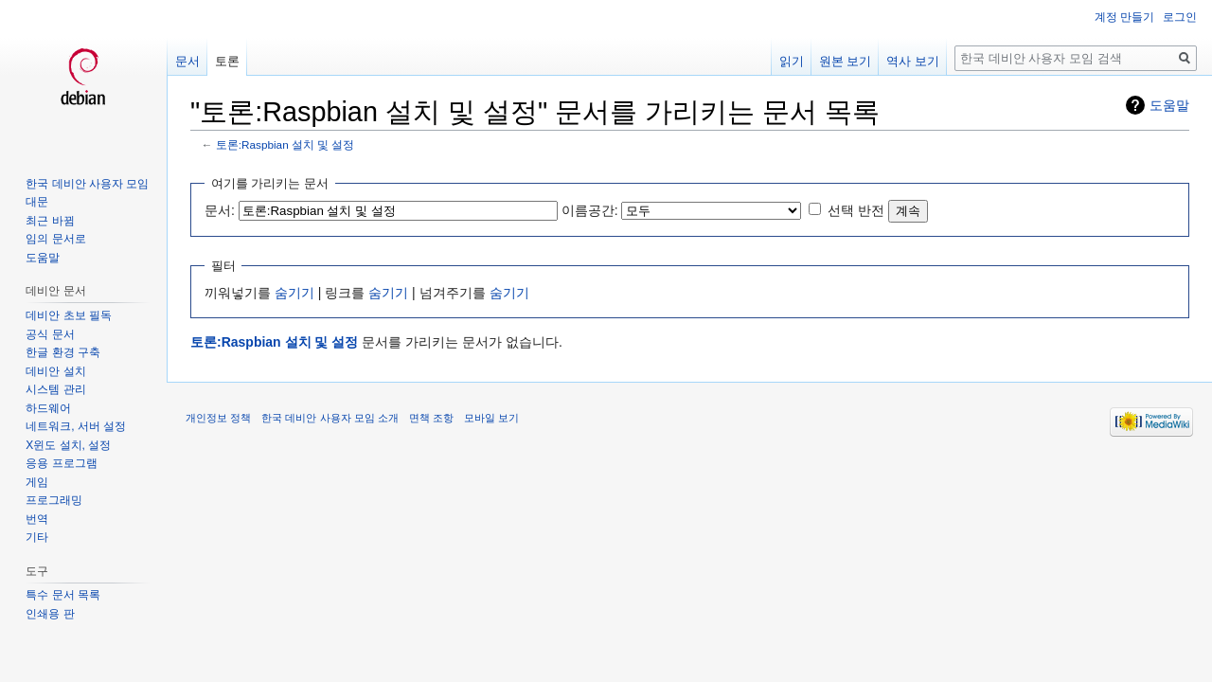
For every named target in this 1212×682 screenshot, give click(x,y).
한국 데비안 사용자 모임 (87, 183)
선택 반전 (856, 210)
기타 (37, 537)
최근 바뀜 (50, 220)
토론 (227, 61)
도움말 (1169, 105)
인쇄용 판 (50, 613)
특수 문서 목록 (63, 594)
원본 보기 (845, 61)
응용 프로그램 (61, 463)
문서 (187, 61)
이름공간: (589, 210)
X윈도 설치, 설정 (68, 445)
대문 (37, 201)
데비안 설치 (55, 371)
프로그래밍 (54, 500)
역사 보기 (912, 61)
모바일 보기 (491, 417)
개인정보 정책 (218, 417)
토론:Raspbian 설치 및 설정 (285, 144)
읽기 (791, 61)
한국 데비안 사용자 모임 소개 (329, 417)
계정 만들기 (1124, 17)
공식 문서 (50, 334)
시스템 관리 (55, 389)
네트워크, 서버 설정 (76, 426)
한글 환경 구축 (63, 352)
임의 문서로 (55, 238)
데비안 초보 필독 (69, 315)
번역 (37, 519)
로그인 (1180, 17)
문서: (220, 210)
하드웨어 (48, 408)
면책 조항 (431, 417)
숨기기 (294, 292)
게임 (37, 482)
